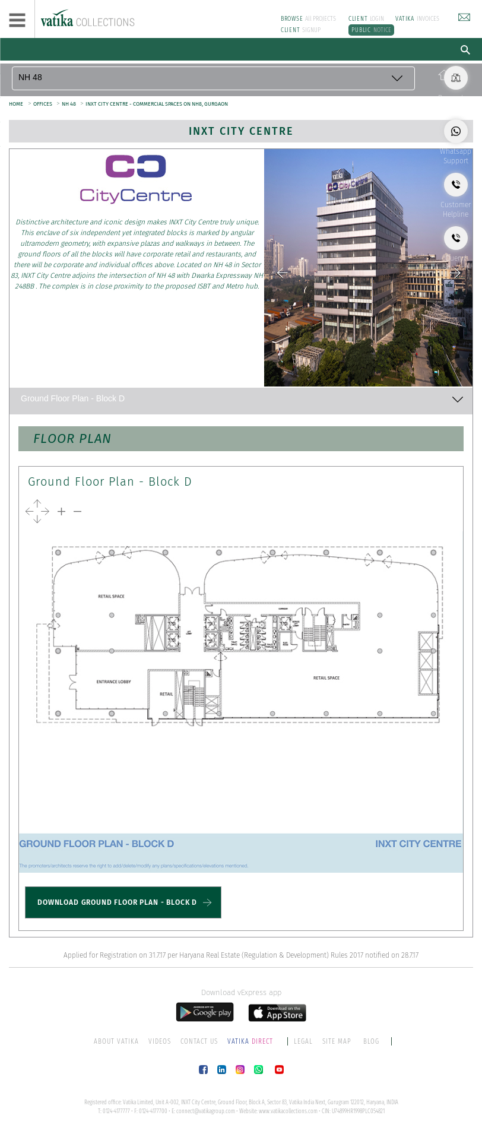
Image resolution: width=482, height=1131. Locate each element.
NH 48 (69, 104)
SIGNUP (301, 30)
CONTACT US (199, 1041)
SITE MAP (336, 1041)
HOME (16, 104)
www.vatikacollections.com (288, 1111)
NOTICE (371, 30)
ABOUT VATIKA (116, 1041)
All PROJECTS (309, 19)
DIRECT (251, 1041)
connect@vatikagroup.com (205, 1111)
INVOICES (417, 19)
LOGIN (366, 19)
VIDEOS (159, 1041)
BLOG (371, 1041)
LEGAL (303, 1041)
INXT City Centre (241, 131)
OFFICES (43, 104)
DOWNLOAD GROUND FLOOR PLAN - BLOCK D (117, 902)
